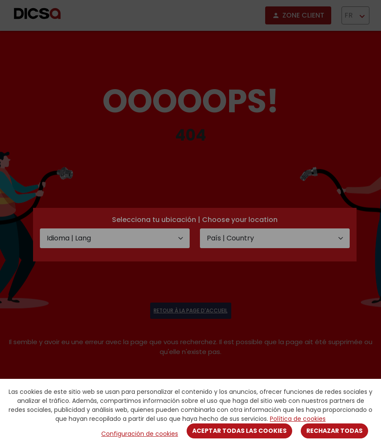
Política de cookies (298, 418)
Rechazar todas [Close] (334, 430)
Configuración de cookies (139, 433)
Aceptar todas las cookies (239, 430)
